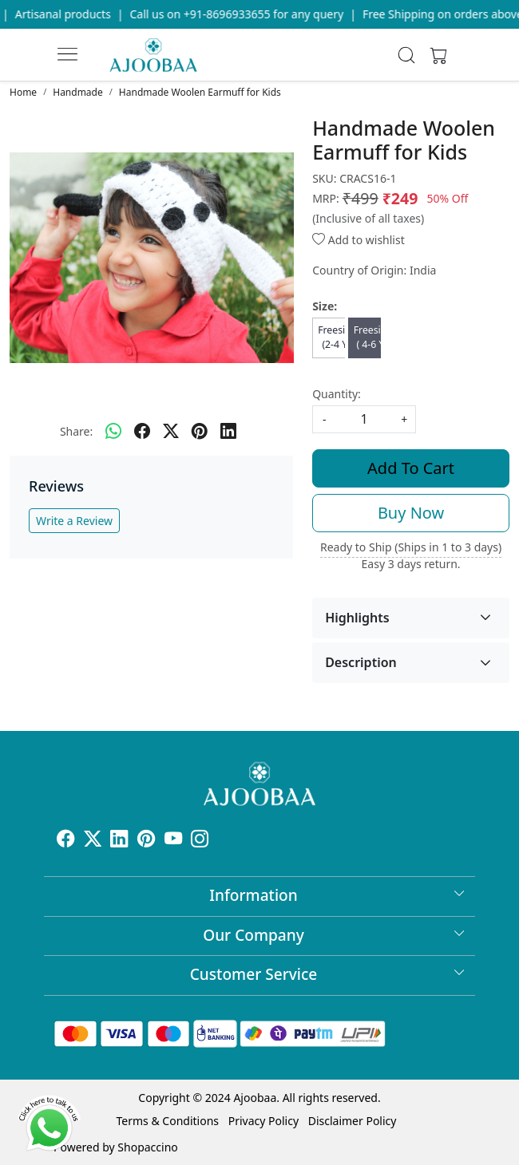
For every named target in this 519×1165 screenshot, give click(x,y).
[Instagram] (200, 840)
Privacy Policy (263, 1120)
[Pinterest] (146, 840)
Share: (76, 431)
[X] (93, 840)
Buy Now (411, 512)
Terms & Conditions (168, 1120)
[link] (406, 55)
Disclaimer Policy (352, 1120)
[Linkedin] (119, 840)
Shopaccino (147, 1147)
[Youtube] (173, 840)
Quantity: (336, 393)
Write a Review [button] (74, 520)
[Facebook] (65, 840)
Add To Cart (410, 468)
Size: (324, 306)
